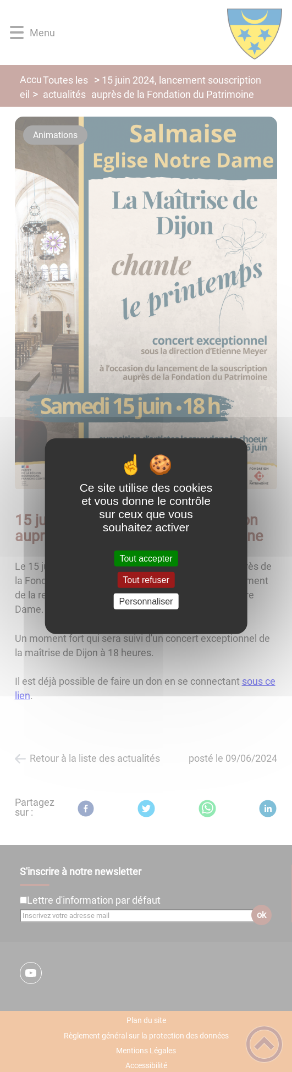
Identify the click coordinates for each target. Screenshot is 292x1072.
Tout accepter (145, 558)
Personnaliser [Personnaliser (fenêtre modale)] (146, 601)
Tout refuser (146, 579)
